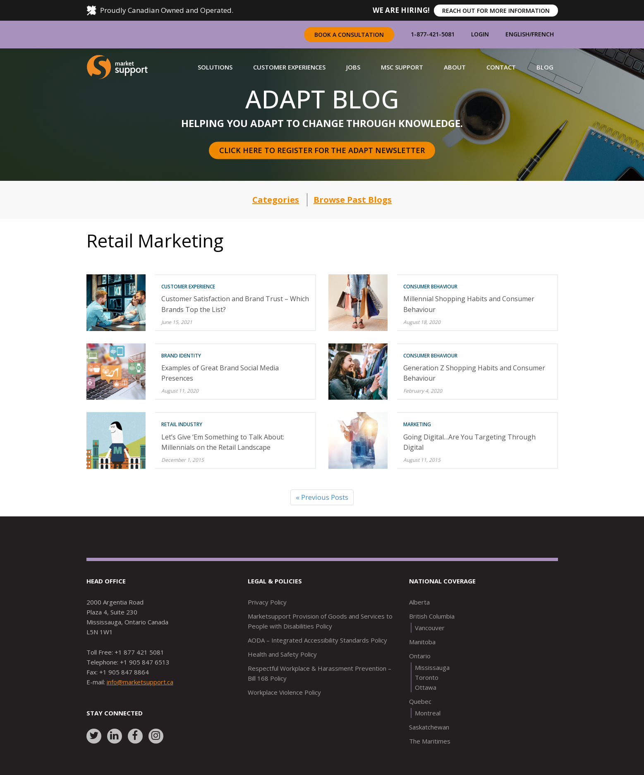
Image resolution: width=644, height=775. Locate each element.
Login (480, 34)
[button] (215, 67)
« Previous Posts (322, 497)
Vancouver (430, 628)
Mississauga (432, 667)
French (542, 34)
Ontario (420, 656)
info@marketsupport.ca (140, 682)
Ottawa (425, 687)
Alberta (419, 602)
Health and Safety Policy (282, 654)
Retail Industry (181, 424)
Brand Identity (181, 355)
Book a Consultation (349, 34)
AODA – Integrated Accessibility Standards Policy (317, 640)
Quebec (420, 701)
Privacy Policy (267, 602)
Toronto (426, 677)
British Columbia (432, 616)
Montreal (428, 713)
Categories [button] (275, 199)
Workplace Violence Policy (284, 692)
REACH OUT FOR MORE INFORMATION (496, 10)
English (517, 34)
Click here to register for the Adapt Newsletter (322, 150)
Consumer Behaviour (430, 286)
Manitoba (422, 642)
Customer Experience (188, 286)
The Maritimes (429, 741)
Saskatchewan (429, 727)
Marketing (417, 424)
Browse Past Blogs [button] (353, 199)
